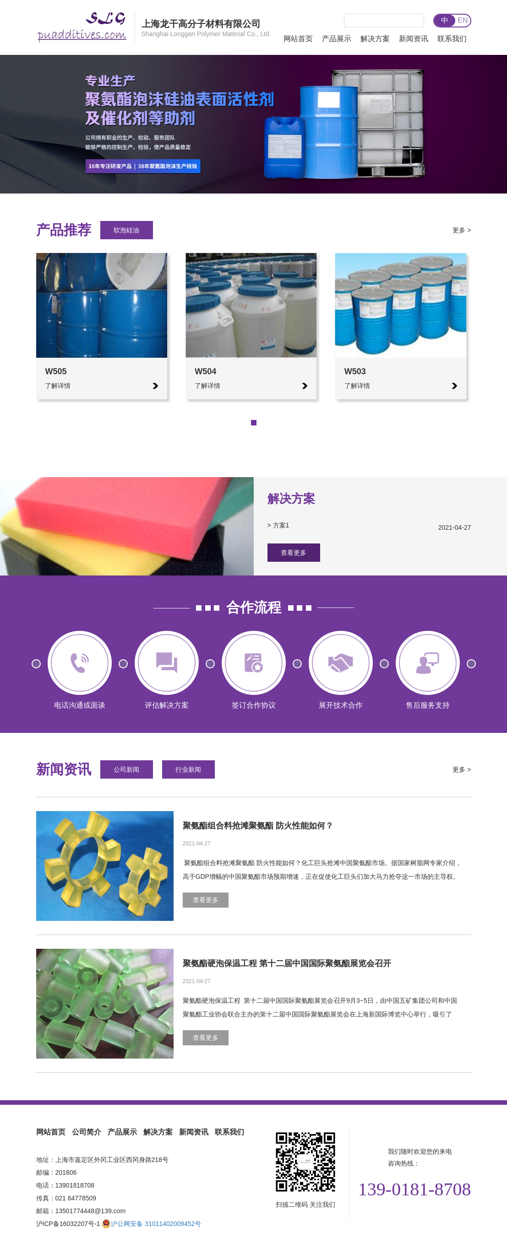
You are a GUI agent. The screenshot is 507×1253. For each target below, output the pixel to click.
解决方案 (375, 39)
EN (463, 20)
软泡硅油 (126, 230)
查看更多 (293, 552)
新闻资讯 (413, 39)
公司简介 (86, 1132)
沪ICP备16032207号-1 (68, 1223)
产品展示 (336, 39)
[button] (240, 422)
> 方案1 (369, 525)
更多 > (461, 230)
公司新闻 (126, 769)
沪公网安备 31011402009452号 (151, 1223)
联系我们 (452, 39)
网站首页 (298, 39)
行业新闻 (188, 769)
